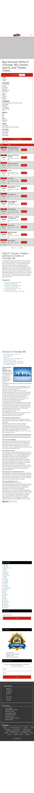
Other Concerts (5, 90)
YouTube (8, 699)
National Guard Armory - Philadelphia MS (12, 359)
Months (4, 112)
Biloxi (5, 571)
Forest (5, 596)
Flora (5, 593)
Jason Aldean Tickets (10, 714)
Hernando (6, 608)
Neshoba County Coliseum (9, 361)
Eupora (5, 592)
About (5, 729)
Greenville (6, 602)
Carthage (6, 580)
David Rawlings (5, 108)
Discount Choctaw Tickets (11, 285)
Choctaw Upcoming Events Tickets (13, 283)
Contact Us (9, 691)
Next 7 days (5, 134)
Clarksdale (6, 582)
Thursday (4, 96)
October (4, 121)
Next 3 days (5, 132)
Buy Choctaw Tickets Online (11, 288)
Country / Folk (5, 84)
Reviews (28, 735)
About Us (8, 689)
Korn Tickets (8, 709)
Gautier (5, 599)
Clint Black (4, 106)
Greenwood (6, 604)
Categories (5, 83)
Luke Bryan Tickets (10, 716)
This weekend (5, 131)
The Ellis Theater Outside (9, 365)
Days (3, 94)
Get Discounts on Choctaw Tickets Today (14, 292)
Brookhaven (6, 576)
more (3, 110)
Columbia (6, 586)
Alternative (4, 89)
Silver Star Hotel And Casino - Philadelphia (13, 362)
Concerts (4, 79)
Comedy (4, 86)
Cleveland (6, 583)
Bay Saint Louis (7, 569)
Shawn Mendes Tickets (11, 711)
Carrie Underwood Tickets (12, 719)
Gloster (5, 601)
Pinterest (8, 701)
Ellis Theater (5, 125)
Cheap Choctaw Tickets (10, 291)
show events (17, 249)
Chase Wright (5, 104)
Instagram (9, 693)
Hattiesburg (6, 606)
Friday (3, 97)
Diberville (6, 590)
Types (4, 77)
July (3, 117)
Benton (5, 570)
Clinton (5, 585)
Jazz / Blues (5, 87)
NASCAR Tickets (9, 717)
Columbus (6, 587)
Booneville (6, 573)
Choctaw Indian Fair (7, 357)
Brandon (6, 574)
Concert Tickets (18, 735)
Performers (6, 101)
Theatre (4, 80)
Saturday (4, 99)
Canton (5, 579)
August (3, 118)
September (4, 120)
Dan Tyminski (5, 107)
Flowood (6, 595)
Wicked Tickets (9, 721)
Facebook (8, 694)
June (3, 115)
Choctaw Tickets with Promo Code (13, 286)
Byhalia (5, 577)
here (5, 383)
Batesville (6, 567)
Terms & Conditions (15, 729)
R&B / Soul (4, 92)
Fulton (5, 598)
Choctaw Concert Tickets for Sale (13, 289)
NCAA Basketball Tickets (13, 732)
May (3, 114)
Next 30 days (5, 135)
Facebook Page (24, 432)
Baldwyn (6, 566)
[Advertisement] (16, 16)
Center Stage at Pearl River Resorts (10, 127)
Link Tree (8, 698)
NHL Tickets (14, 734)
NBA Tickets (26, 730)
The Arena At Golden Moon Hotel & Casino (13, 364)
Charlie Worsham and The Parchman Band (12, 103)
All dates (5, 129)
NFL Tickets (16, 730)
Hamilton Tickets (9, 712)
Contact (26, 729)
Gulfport (6, 605)
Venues (4, 123)
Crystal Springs (7, 589)
